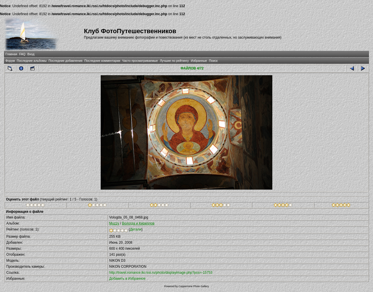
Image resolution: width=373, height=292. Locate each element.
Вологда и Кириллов (138, 223)
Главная (11, 54)
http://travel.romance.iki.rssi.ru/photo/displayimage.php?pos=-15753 (161, 273)
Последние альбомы (32, 60)
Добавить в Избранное (127, 279)
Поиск (213, 60)
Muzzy (114, 223)
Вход (30, 54)
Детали (135, 229)
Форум (10, 60)
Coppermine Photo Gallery (193, 286)
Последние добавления (65, 60)
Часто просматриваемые (140, 60)
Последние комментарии (102, 60)
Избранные (199, 60)
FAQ (22, 54)
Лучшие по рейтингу (174, 60)
